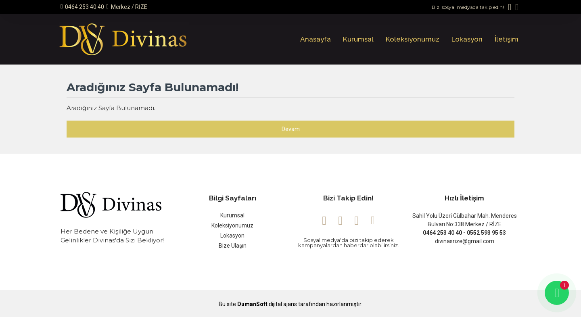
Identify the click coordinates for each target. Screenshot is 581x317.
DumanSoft (252, 304)
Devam (291, 129)
